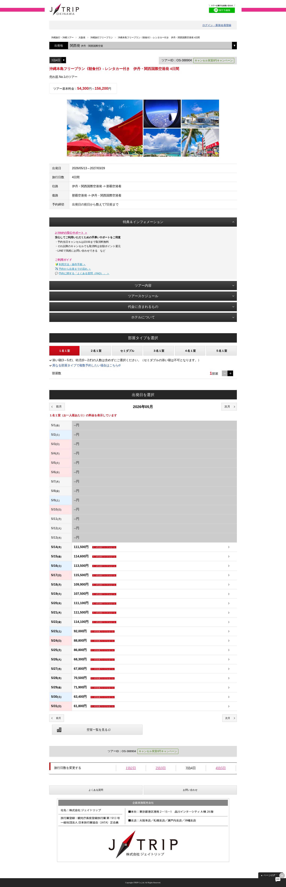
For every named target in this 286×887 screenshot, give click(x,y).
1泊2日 (131, 768)
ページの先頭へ (272, 875)
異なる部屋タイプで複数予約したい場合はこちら (85, 365)
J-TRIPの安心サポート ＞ (71, 232)
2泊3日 (161, 768)
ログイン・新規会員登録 (216, 25)
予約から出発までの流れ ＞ (75, 268)
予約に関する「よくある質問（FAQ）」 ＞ (84, 273)
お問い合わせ (190, 790)
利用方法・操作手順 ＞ (72, 264)
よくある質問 (96, 790)
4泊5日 (221, 768)
